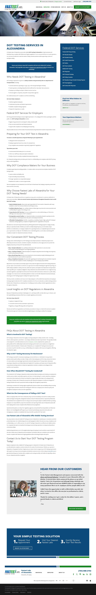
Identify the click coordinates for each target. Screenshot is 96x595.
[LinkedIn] (83, 574)
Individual (38, 572)
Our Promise (67, 124)
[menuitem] (75, 51)
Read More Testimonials (75, 508)
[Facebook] (73, 574)
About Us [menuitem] (70, 7)
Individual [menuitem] (39, 7)
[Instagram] (90, 574)
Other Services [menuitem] (55, 7)
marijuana (31, 342)
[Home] (14, 7)
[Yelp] (87, 574)
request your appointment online (38, 67)
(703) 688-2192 (87, 1)
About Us (66, 107)
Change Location (58, 1)
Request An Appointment (82, 7)
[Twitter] (77, 574)
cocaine (35, 342)
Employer (50, 572)
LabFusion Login (77, 1)
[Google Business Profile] (80, 574)
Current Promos (67, 1)
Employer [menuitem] (47, 7)
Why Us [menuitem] (63, 7)
